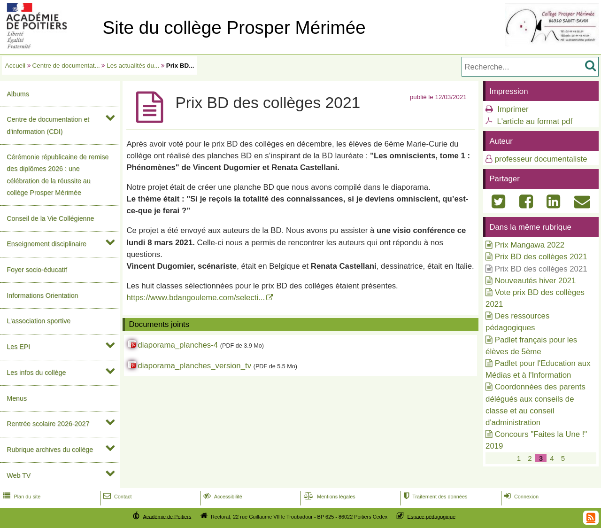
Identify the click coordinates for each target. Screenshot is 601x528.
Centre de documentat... (66, 65)
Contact (116, 496)
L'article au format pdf (534, 121)
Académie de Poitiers (167, 516)
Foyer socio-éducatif (37, 269)
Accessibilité (221, 496)
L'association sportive (38, 321)
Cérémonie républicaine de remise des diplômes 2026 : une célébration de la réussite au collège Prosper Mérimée (57, 174)
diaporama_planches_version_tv (194, 365)
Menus (17, 398)
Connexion (520, 496)
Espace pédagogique (432, 516)
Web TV (19, 475)
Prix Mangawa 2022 (529, 245)
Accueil (15, 65)
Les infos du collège (36, 372)
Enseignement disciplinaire (46, 244)
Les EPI (18, 346)
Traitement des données (434, 496)
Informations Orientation (42, 295)
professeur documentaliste (541, 159)
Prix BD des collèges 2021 (541, 256)
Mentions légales (328, 496)
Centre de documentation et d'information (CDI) (48, 125)
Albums (18, 94)
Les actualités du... (133, 65)
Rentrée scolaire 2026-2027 (48, 423)
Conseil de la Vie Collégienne (50, 218)
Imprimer (512, 109)
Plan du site (20, 496)
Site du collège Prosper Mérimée (233, 27)
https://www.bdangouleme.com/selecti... (195, 297)
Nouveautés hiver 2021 (535, 280)
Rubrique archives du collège (50, 449)
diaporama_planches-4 (178, 345)
